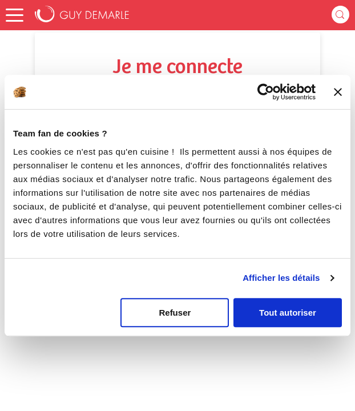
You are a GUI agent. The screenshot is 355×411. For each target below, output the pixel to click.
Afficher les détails (281, 278)
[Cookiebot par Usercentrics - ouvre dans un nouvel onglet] (266, 91)
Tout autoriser (287, 312)
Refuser (175, 312)
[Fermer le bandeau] (338, 92)
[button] (14, 15)
